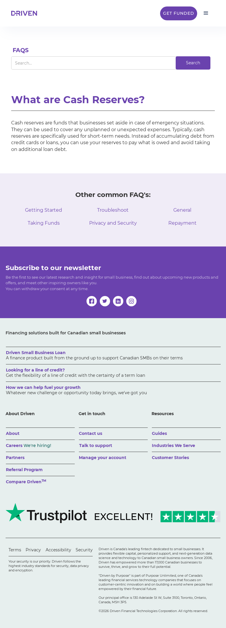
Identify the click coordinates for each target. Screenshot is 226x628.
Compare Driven (26, 481)
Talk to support (95, 445)
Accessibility (58, 550)
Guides (159, 433)
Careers (28, 445)
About (12, 433)
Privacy (33, 550)
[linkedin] (118, 301)
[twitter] (105, 301)
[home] (26, 13)
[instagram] (131, 301)
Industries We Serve (173, 445)
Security (84, 550)
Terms (15, 550)
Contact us (90, 433)
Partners (15, 457)
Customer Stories (170, 457)
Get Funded (178, 13)
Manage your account (102, 457)
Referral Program (24, 469)
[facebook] (92, 301)
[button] (206, 13)
